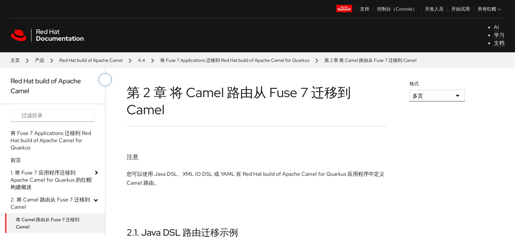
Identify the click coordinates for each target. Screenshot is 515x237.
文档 (499, 43)
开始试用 (460, 9)
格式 (414, 84)
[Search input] (53, 115)
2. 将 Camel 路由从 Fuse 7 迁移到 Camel (50, 203)
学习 (499, 35)
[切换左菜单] (105, 79)
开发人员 (434, 9)
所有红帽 (490, 9)
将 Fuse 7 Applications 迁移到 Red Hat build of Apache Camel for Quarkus (234, 60)
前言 (16, 160)
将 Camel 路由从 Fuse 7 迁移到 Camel (47, 223)
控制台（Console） (397, 9)
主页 (15, 60)
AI (496, 27)
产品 (39, 60)
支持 (364, 9)
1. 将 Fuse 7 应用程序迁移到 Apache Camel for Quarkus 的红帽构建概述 (51, 180)
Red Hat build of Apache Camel (91, 60)
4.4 (141, 60)
